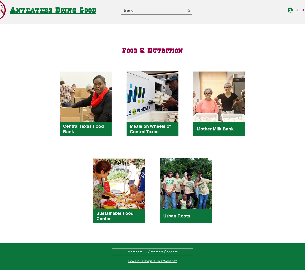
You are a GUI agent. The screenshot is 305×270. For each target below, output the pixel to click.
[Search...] (151, 10)
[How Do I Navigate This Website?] (152, 261)
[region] (85, 108)
